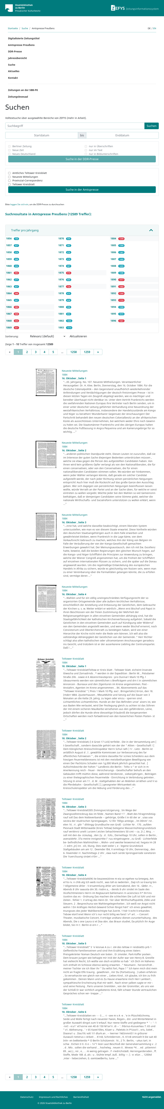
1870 (61, 238)
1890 (114, 279)
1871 (61, 245)
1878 (61, 293)
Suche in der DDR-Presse (82, 159)
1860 (9, 265)
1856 (9, 238)
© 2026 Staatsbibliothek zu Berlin (55, 1103)
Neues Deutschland (23, 154)
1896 (114, 320)
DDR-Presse (15, 51)
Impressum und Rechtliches (53, 1097)
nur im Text (95, 150)
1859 (9, 259)
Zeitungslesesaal (18, 96)
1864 (9, 293)
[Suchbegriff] (75, 126)
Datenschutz (26, 1097)
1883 (61, 327)
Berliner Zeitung (22, 146)
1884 (114, 238)
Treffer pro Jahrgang (25, 230)
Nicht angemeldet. (151, 1097)
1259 (87, 352)
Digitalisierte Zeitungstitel (23, 38)
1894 (114, 307)
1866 (9, 307)
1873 (61, 259)
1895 (114, 313)
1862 (9, 279)
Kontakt (13, 77)
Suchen (151, 126)
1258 (73, 352)
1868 (9, 320)
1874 (61, 265)
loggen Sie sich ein (19, 204)
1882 (61, 320)
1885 (114, 245)
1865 (9, 300)
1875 (61, 272)
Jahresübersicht (17, 58)
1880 (61, 307)
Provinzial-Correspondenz (27, 180)
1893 (114, 300)
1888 (114, 265)
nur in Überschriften (101, 146)
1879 (61, 300)
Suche (25, 28)
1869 (9, 327)
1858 (9, 252)
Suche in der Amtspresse (82, 190)
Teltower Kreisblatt (23, 184)
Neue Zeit (18, 150)
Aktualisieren (78, 336)
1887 (114, 259)
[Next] (98, 352)
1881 (61, 313)
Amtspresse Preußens (21, 45)
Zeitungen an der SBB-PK (23, 90)
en (154, 28)
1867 (9, 313)
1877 (61, 286)
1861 (9, 272)
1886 (114, 252)
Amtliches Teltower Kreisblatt (29, 173)
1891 (114, 286)
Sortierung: (12, 336)
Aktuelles (13, 71)
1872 (61, 252)
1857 (9, 245)
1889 (114, 272)
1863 (9, 286)
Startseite (13, 28)
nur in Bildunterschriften (103, 154)
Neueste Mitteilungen (25, 176)
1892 (114, 293)
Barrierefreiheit (81, 1097)
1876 (61, 279)
